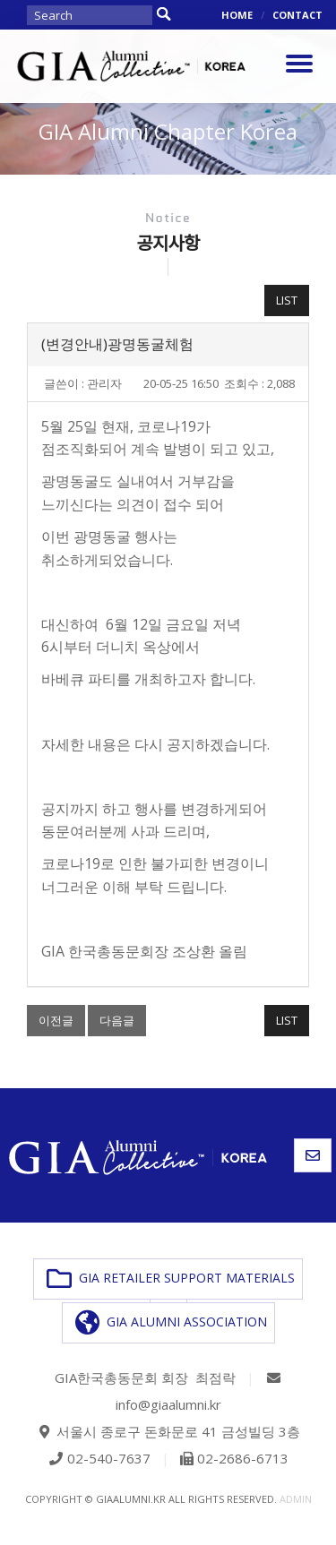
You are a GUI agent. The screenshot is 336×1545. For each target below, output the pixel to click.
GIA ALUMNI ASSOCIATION (171, 1322)
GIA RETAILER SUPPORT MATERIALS (171, 1279)
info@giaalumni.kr (168, 1404)
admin (296, 1499)
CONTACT (297, 14)
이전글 (56, 1020)
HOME (237, 14)
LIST (286, 300)
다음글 (116, 1020)
